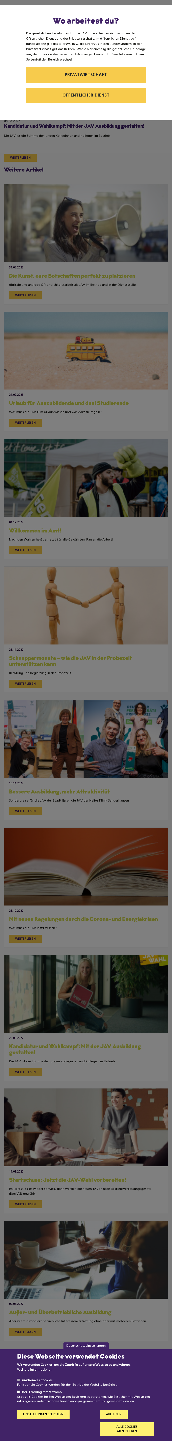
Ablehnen (114, 1423)
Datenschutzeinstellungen (86, 1355)
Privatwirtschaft (86, 75)
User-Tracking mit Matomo (41, 1401)
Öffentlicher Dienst (86, 96)
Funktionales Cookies (36, 1389)
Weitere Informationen (34, 1378)
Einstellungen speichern (43, 1423)
